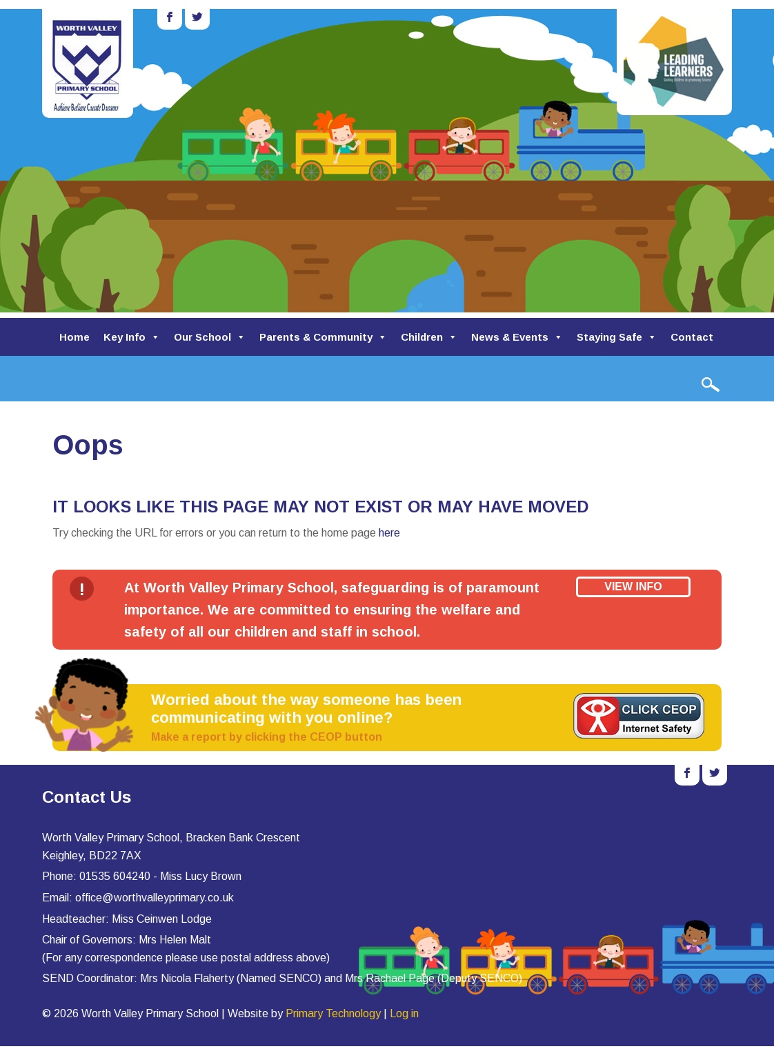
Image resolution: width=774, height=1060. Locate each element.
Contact (692, 337)
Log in (404, 1013)
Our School (210, 337)
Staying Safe (617, 337)
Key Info (131, 337)
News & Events (517, 337)
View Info (633, 586)
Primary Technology (333, 1013)
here (389, 533)
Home (74, 337)
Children (429, 337)
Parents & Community (323, 337)
